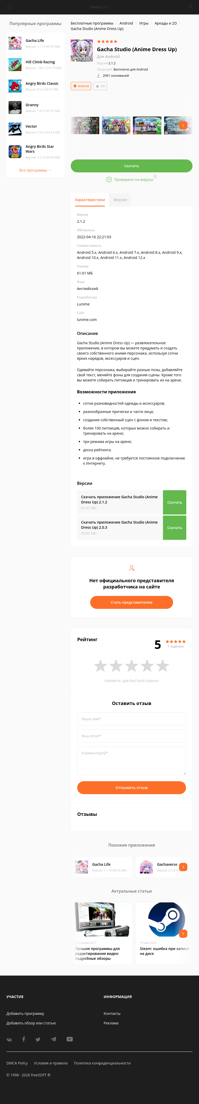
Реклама (111, 1023)
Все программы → (35, 170)
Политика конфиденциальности (102, 1063)
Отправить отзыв (132, 787)
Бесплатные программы (92, 23)
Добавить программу (25, 1013)
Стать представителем (132, 602)
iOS (100, 86)
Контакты (112, 1013)
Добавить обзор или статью (31, 1023)
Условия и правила (51, 1063)
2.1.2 (106, 63)
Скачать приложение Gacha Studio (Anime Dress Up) (119, 499)
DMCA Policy (17, 1063)
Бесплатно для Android (130, 69)
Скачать (131, 165)
